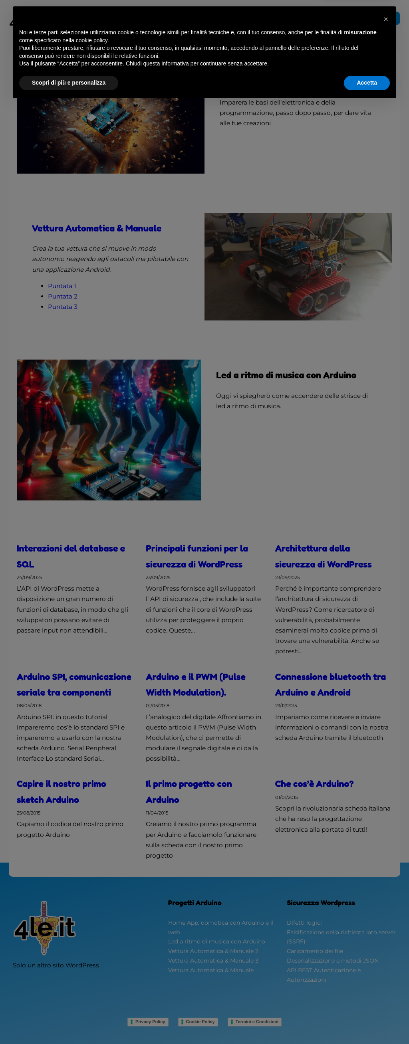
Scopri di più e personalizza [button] (68, 1022)
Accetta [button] (367, 1022)
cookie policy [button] (91, 980)
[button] (385, 958)
